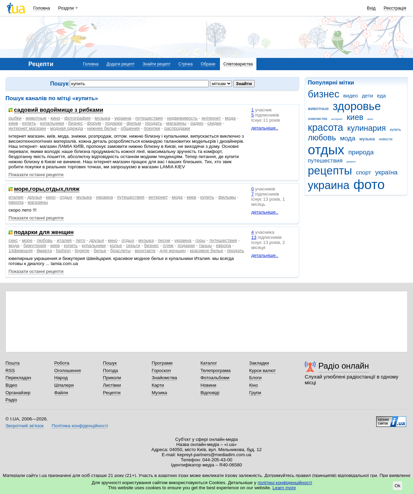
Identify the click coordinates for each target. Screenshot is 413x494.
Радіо (11, 399)
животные (318, 108)
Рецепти (112, 392)
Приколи (112, 377)
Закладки (259, 363)
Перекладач (18, 377)
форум (94, 123)
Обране (208, 64)
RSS (10, 370)
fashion (63, 250)
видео (350, 95)
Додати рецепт (120, 64)
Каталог (209, 363)
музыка (367, 138)
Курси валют (262, 370)
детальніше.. (264, 127)
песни (164, 240)
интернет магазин (27, 128)
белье (100, 250)
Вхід (371, 8)
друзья (35, 197)
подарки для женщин (44, 232)
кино (370, 119)
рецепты (330, 170)
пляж (168, 245)
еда (381, 95)
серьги (133, 245)
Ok (397, 485)
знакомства (317, 119)
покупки (152, 128)
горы (200, 240)
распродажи (177, 128)
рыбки (15, 118)
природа (361, 152)
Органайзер (17, 392)
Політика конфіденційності (80, 425)
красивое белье (206, 250)
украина (328, 185)
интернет (337, 119)
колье (116, 245)
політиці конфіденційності (285, 482)
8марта (44, 250)
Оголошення (67, 370)
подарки (114, 123)
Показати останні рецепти (36, 174)
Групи (255, 392)
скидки (214, 123)
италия (16, 197)
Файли (61, 392)
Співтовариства (238, 64)
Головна (41, 8)
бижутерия (34, 245)
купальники (52, 123)
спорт (363, 172)
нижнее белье (102, 128)
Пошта (12, 363)
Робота (61, 363)
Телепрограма (216, 370)
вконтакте (145, 250)
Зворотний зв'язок (24, 425)
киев (355, 117)
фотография (77, 118)
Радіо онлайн (343, 365)
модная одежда (66, 128)
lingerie (82, 250)
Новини (209, 385)
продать (153, 123)
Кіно (253, 385)
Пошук (110, 363)
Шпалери (64, 385)
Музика (159, 392)
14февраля (21, 250)
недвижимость (182, 118)
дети (367, 95)
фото (369, 184)
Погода (110, 370)
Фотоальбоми (215, 377)
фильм (133, 123)
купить (395, 129)
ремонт (351, 161)
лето (80, 240)
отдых (326, 149)
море (27, 240)
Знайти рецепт (157, 64)
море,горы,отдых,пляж (46, 189)
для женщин (173, 250)
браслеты (120, 250)
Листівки (112, 385)
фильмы (227, 197)
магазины (176, 123)
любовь (322, 137)
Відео (11, 385)
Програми (162, 363)
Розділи (66, 8)
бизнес (323, 94)
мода (347, 138)
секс (13, 240)
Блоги (255, 377)
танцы (205, 245)
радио (196, 123)
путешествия (325, 160)
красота (325, 127)
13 (253, 237)
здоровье (357, 106)
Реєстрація (395, 8)
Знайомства (164, 377)
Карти (158, 385)
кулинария (366, 128)
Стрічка (185, 64)
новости (386, 139)
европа (16, 202)
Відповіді (210, 392)
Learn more (284, 487)
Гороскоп (161, 370)
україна (386, 172)
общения (130, 128)
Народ (61, 377)
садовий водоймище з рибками (58, 110)
